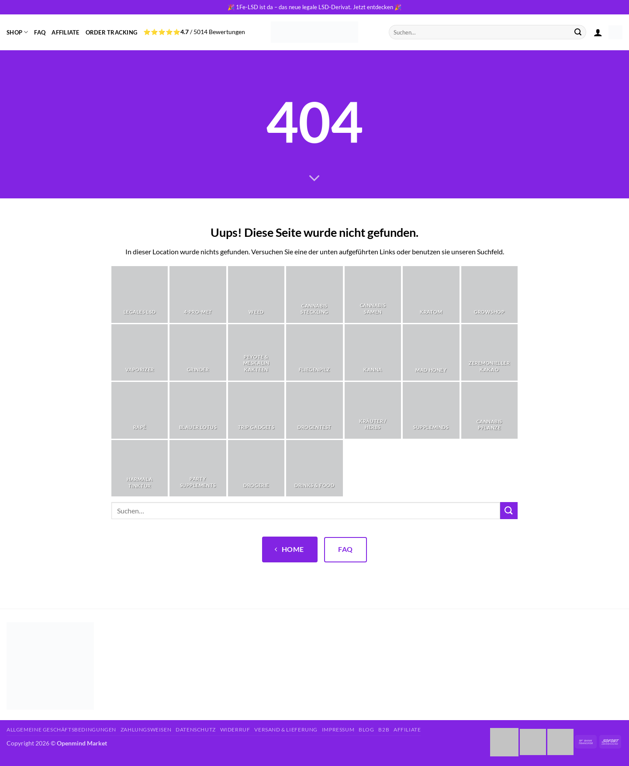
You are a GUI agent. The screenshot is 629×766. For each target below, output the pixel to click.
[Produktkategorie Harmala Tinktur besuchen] (139, 468)
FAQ (39, 32)
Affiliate (65, 32)
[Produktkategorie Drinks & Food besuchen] (314, 468)
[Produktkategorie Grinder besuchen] (197, 352)
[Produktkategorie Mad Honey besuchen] (431, 352)
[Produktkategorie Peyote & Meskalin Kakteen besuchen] (256, 352)
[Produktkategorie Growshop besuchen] (489, 294)
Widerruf (235, 729)
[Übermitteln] (578, 32)
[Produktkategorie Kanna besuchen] (373, 352)
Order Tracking (112, 32)
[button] (598, 32)
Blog (366, 729)
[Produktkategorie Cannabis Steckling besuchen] (314, 294)
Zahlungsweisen (146, 729)
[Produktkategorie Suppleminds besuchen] (431, 410)
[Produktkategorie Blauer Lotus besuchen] (197, 410)
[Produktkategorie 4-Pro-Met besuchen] (197, 294)
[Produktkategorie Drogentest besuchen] (314, 410)
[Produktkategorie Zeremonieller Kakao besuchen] (489, 352)
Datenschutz (196, 729)
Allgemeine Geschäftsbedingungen (61, 729)
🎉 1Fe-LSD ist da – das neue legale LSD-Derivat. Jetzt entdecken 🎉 (314, 6)
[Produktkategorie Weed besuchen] (256, 294)
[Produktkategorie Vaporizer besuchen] (139, 352)
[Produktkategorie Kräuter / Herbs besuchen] (373, 410)
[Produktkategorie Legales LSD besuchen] (139, 294)
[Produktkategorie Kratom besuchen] (431, 294)
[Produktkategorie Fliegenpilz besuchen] (314, 352)
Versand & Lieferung (286, 729)
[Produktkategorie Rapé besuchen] (139, 410)
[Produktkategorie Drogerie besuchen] (256, 468)
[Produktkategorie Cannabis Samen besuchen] (373, 294)
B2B (383, 729)
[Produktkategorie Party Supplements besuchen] (197, 468)
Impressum (338, 729)
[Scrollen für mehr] (314, 178)
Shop (17, 32)
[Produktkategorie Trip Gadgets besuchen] (256, 410)
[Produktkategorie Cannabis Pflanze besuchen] (489, 410)
